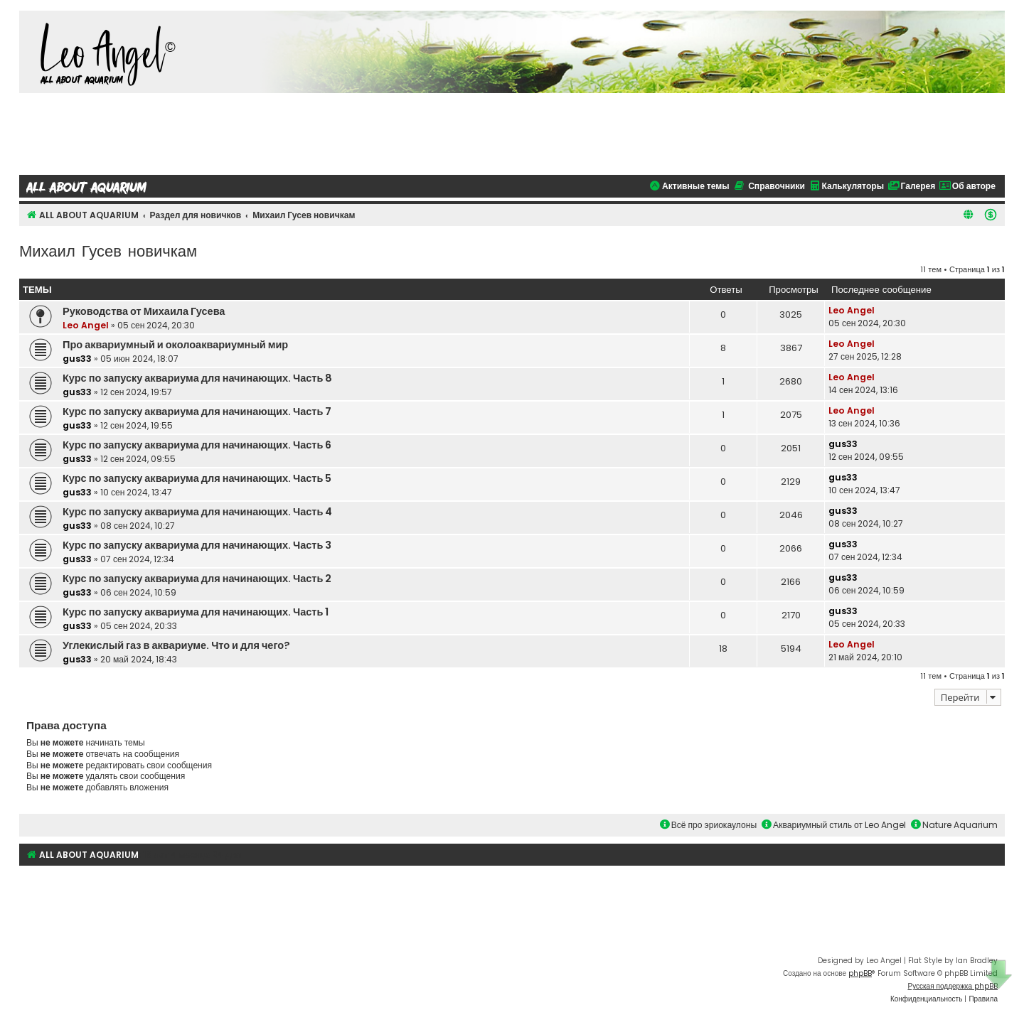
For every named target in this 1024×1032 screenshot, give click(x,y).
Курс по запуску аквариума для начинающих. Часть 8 (197, 378)
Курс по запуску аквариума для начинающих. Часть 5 (197, 478)
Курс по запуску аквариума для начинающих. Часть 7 (197, 411)
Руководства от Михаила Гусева (144, 311)
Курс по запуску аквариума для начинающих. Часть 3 (197, 545)
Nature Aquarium (954, 825)
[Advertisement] (512, 132)
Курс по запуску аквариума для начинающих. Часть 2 (197, 578)
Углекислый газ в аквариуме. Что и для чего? (176, 645)
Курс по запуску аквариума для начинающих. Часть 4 (197, 512)
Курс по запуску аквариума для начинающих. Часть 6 (197, 445)
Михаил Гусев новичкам (108, 250)
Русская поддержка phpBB (952, 986)
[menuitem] (990, 215)
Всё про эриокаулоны (708, 825)
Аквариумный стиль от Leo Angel (834, 825)
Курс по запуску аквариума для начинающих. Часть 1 (196, 612)
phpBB (860, 973)
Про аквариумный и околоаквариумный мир (175, 345)
